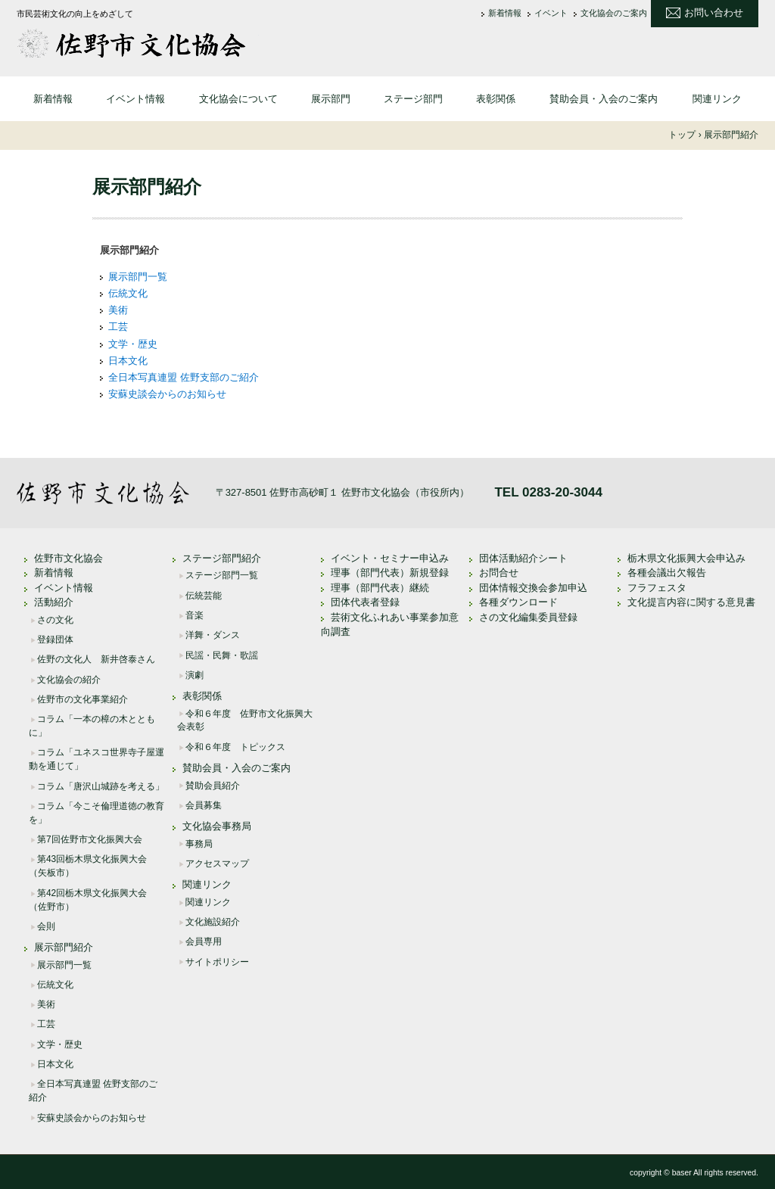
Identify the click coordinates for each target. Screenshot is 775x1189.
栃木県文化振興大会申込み (686, 558)
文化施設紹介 (212, 922)
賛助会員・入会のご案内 (603, 98)
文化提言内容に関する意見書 (691, 602)
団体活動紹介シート (523, 558)
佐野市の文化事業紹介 (82, 699)
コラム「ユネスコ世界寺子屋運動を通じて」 (96, 759)
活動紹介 (53, 602)
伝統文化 (128, 293)
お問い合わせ (713, 13)
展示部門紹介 (63, 947)
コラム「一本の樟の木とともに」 (92, 726)
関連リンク (717, 98)
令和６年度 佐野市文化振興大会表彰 (245, 720)
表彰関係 (495, 98)
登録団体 (55, 639)
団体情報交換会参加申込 (533, 587)
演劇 (194, 675)
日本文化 (128, 360)
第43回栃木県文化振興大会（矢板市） (88, 866)
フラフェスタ (656, 587)
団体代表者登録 (365, 602)
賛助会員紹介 (212, 785)
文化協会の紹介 (69, 679)
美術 (118, 310)
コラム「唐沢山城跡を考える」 (100, 786)
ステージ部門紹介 (221, 558)
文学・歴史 (132, 344)
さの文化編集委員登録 (528, 617)
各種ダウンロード (518, 602)
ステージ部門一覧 (221, 575)
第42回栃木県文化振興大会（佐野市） (88, 900)
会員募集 (203, 805)
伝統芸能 (203, 595)
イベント (551, 13)
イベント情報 (135, 98)
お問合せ (498, 572)
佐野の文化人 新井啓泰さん (96, 659)
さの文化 (55, 620)
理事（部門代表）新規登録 (390, 572)
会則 (46, 926)
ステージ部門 (413, 98)
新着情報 (504, 13)
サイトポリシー (217, 962)
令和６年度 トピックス (235, 747)
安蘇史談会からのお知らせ (167, 394)
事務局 (199, 844)
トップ (682, 134)
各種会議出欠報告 (666, 572)
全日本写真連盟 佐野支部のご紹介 (183, 377)
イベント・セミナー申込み (390, 558)
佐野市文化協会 (138, 43)
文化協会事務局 (216, 826)
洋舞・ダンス (212, 635)
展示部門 (330, 98)
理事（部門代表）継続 (380, 587)
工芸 (118, 326)
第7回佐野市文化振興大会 (89, 839)
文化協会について (238, 98)
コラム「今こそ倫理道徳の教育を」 (96, 813)
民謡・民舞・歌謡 (221, 655)
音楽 (194, 615)
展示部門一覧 (137, 276)
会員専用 (203, 941)
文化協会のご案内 (613, 13)
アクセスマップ (217, 863)
